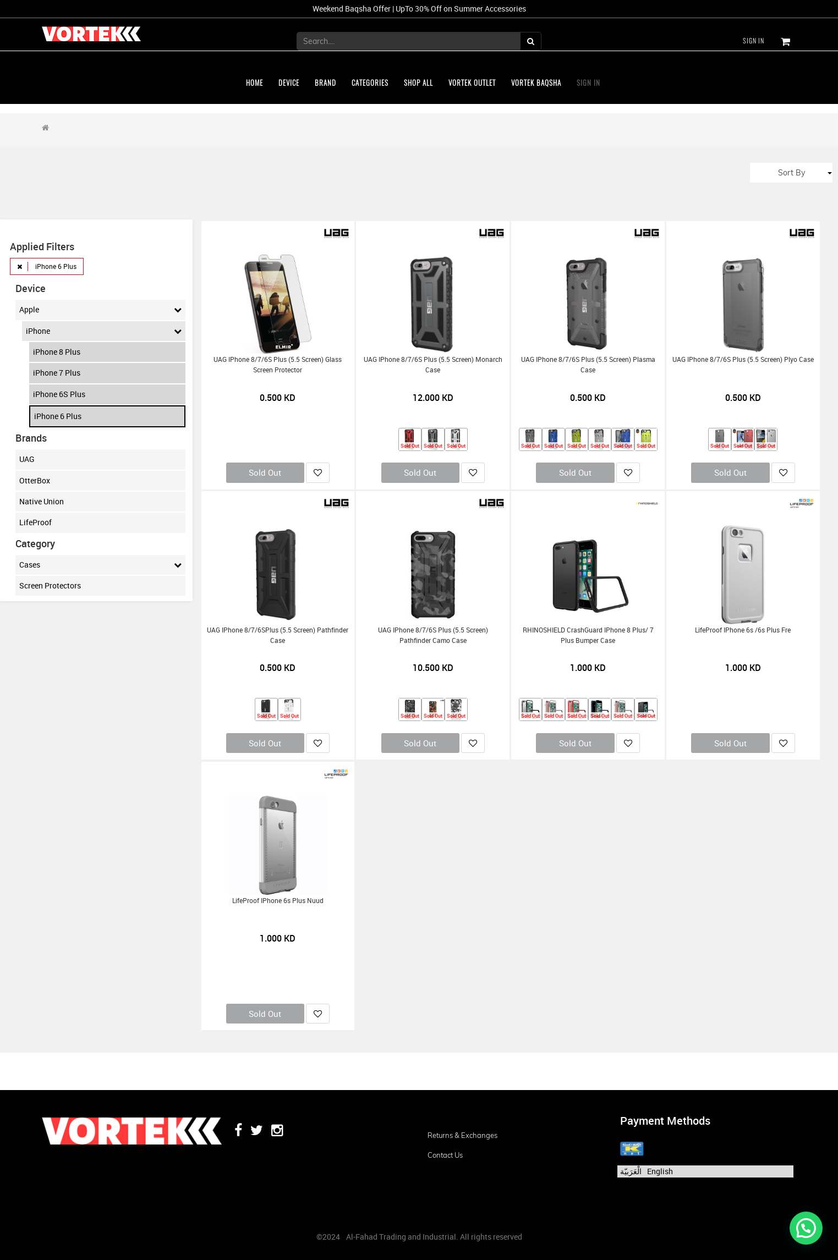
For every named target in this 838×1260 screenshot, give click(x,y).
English (660, 1171)
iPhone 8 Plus (56, 351)
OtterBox (34, 480)
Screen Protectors (50, 585)
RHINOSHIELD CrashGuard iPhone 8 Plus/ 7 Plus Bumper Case (588, 635)
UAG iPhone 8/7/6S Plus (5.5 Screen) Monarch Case (433, 365)
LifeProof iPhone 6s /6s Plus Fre (743, 630)
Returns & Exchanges (462, 1135)
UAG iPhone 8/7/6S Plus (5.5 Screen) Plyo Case (743, 359)
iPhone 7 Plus (56, 372)
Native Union (41, 501)
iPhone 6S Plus (59, 394)
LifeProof (35, 522)
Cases (100, 565)
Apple (100, 310)
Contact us (445, 1155)
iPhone (104, 331)
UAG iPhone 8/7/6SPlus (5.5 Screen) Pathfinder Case (277, 635)
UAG (27, 459)
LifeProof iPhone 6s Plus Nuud (278, 900)
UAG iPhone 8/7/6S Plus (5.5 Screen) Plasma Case (588, 365)
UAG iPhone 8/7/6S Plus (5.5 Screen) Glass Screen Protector (277, 365)
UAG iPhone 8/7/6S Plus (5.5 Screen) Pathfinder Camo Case (433, 635)
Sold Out (265, 472)
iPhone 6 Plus (57, 416)
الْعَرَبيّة (631, 1171)
